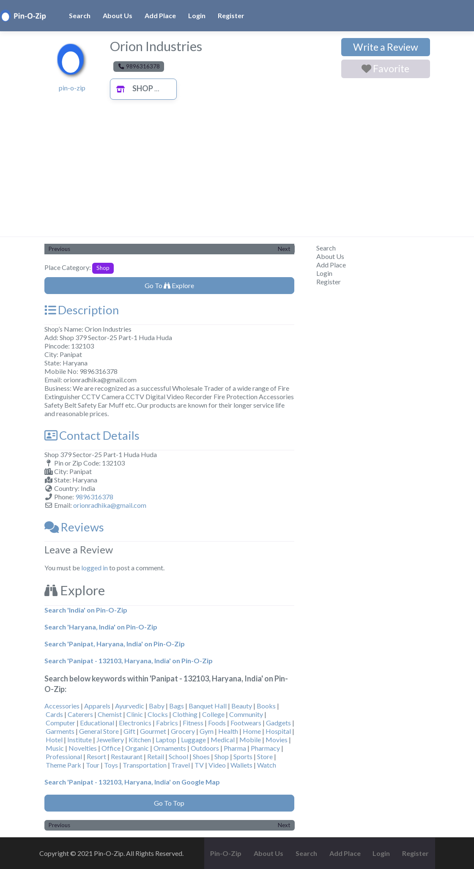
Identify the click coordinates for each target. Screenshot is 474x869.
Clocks (158, 714)
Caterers (80, 714)
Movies (277, 740)
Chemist (110, 714)
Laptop (166, 740)
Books (266, 706)
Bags (176, 706)
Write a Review (385, 47)
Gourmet (153, 731)
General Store (99, 731)
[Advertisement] (237, 173)
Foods (217, 723)
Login (196, 15)
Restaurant (126, 756)
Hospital (278, 731)
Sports (242, 756)
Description (81, 310)
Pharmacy (265, 748)
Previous (59, 248)
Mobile (250, 740)
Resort (96, 756)
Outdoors (205, 748)
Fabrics (167, 723)
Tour (92, 765)
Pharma (235, 748)
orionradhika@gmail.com (109, 505)
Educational (97, 723)
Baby (156, 706)
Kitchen (140, 740)
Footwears (245, 723)
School (178, 756)
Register (231, 15)
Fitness (193, 723)
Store (265, 756)
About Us (117, 15)
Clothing (185, 714)
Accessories (61, 706)
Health (228, 731)
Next (284, 248)
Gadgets (278, 723)
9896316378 (94, 497)
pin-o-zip (72, 88)
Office (111, 748)
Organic (137, 748)
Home (252, 731)
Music (55, 748)
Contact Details (92, 435)
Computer (60, 723)
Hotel (54, 740)
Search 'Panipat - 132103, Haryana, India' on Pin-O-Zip (128, 661)
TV (199, 765)
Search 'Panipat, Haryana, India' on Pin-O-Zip (114, 644)
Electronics (135, 723)
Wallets (241, 765)
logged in (94, 568)
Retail (155, 756)
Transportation (145, 765)
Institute (79, 740)
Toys (111, 765)
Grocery (183, 731)
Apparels (97, 706)
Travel (180, 765)
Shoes (201, 756)
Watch (266, 765)
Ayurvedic (129, 706)
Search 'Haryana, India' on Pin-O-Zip (100, 627)
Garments (60, 731)
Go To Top (169, 803)
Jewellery (110, 740)
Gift (129, 731)
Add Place (160, 15)
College (213, 714)
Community (246, 714)
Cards (54, 714)
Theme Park (63, 765)
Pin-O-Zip (225, 853)
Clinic (134, 714)
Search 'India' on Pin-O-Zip (85, 610)
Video (217, 765)
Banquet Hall (208, 706)
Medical (223, 740)
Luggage (193, 740)
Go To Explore (169, 285)
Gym (207, 731)
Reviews (74, 527)
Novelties (82, 748)
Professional (64, 756)
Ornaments (169, 748)
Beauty (241, 706)
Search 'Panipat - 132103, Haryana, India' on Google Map (132, 782)
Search (79, 15)
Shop (132, 88)
